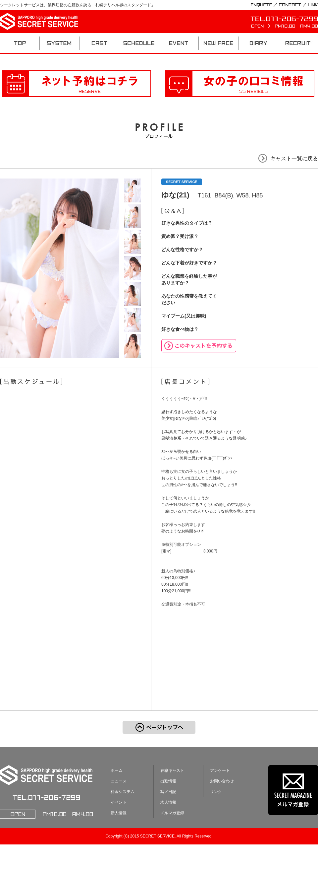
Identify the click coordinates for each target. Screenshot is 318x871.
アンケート (220, 770)
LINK (313, 5)
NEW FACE (218, 43)
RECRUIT (298, 43)
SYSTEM (59, 43)
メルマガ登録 (172, 813)
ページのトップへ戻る (159, 727)
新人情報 (119, 813)
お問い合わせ (222, 781)
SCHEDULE (139, 43)
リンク (216, 791)
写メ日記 (168, 791)
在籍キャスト (172, 770)
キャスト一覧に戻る (294, 158)
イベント (119, 802)
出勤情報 (168, 781)
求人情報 (168, 802)
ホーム (117, 770)
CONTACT (290, 5)
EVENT (178, 43)
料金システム (122, 791)
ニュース (119, 781)
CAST (99, 43)
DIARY (258, 43)
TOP (19, 43)
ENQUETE (261, 5)
